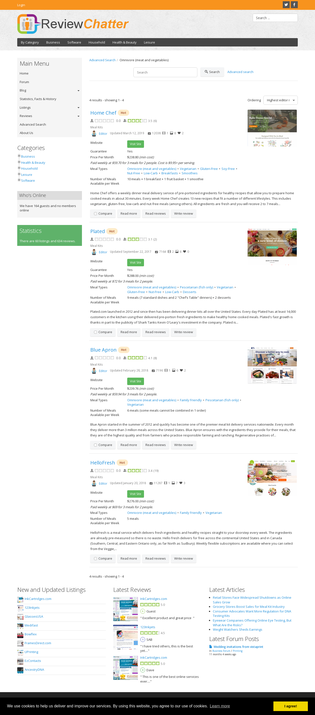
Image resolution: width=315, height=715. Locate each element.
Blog (23, 90)
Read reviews (155, 213)
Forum (24, 82)
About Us (26, 133)
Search (212, 72)
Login (21, 5)
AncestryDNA (34, 669)
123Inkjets (32, 607)
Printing (237, 651)
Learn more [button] (220, 706)
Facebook (294, 4)
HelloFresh (102, 462)
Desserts (189, 292)
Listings (25, 107)
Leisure (149, 42)
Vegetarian (188, 168)
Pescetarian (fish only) (196, 287)
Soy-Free (228, 168)
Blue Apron (103, 349)
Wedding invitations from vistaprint (238, 647)
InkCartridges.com (38, 598)
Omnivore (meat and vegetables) (151, 168)
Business (53, 42)
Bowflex (31, 634)
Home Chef (103, 112)
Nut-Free (133, 173)
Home (24, 73)
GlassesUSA (34, 616)
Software (74, 42)
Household (97, 42)
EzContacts (33, 660)
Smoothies (190, 173)
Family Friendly (191, 400)
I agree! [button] (290, 706)
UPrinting (31, 652)
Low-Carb (151, 173)
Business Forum (221, 651)
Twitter (286, 4)
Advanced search (240, 72)
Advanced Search (33, 124)
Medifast (31, 625)
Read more (129, 213)
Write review (183, 213)
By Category (30, 42)
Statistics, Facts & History (38, 99)
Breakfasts (169, 173)
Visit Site (135, 144)
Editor (103, 133)
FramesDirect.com (38, 643)
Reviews (26, 116)
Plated (97, 231)
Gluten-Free (209, 168)
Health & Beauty (124, 42)
